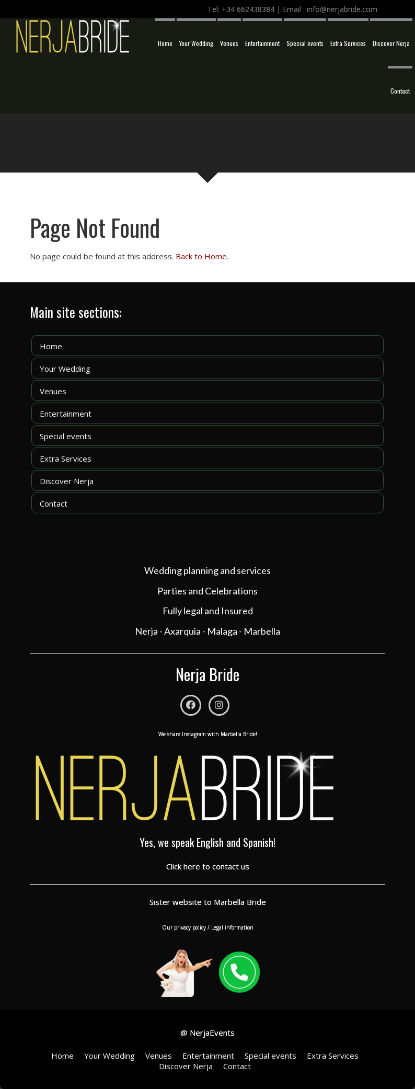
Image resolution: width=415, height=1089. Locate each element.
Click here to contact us (207, 866)
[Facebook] (190, 705)
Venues (229, 43)
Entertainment (262, 43)
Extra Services (348, 43)
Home (165, 43)
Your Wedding (196, 43)
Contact (400, 90)
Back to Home (201, 256)
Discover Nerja (391, 43)
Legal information (232, 927)
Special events (305, 43)
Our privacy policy (184, 927)
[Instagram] (219, 705)
